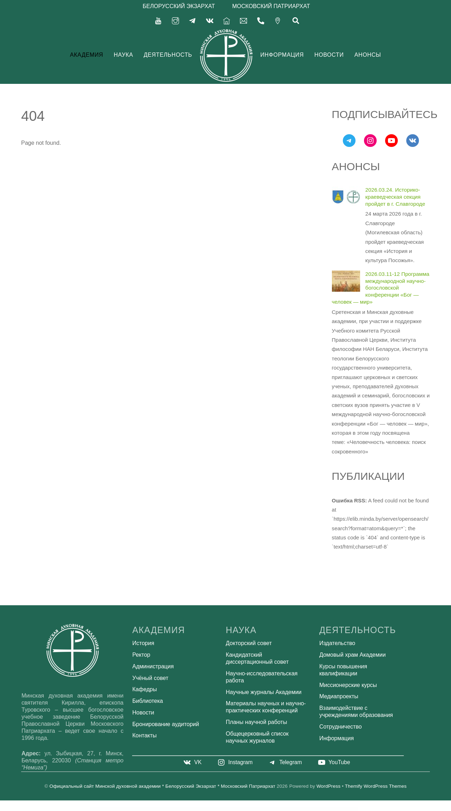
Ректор (141, 655)
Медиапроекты (338, 696)
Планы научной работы (256, 722)
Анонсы (367, 54)
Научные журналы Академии (264, 692)
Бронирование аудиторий (165, 724)
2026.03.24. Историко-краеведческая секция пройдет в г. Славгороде (395, 197)
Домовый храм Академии (352, 655)
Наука (123, 54)
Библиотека (147, 701)
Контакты (144, 735)
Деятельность (168, 54)
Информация (282, 54)
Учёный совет (150, 678)
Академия (86, 54)
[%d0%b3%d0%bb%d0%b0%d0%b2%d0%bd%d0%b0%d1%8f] (227, 20)
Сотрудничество (340, 727)
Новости (329, 54)
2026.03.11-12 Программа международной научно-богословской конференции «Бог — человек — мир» (381, 288)
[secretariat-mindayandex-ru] (243, 20)
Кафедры (144, 689)
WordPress (328, 786)
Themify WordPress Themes (376, 786)
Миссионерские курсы (348, 685)
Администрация (153, 666)
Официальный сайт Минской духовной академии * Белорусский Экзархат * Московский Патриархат (162, 786)
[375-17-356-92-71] (261, 20)
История (143, 643)
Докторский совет (249, 643)
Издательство (337, 643)
